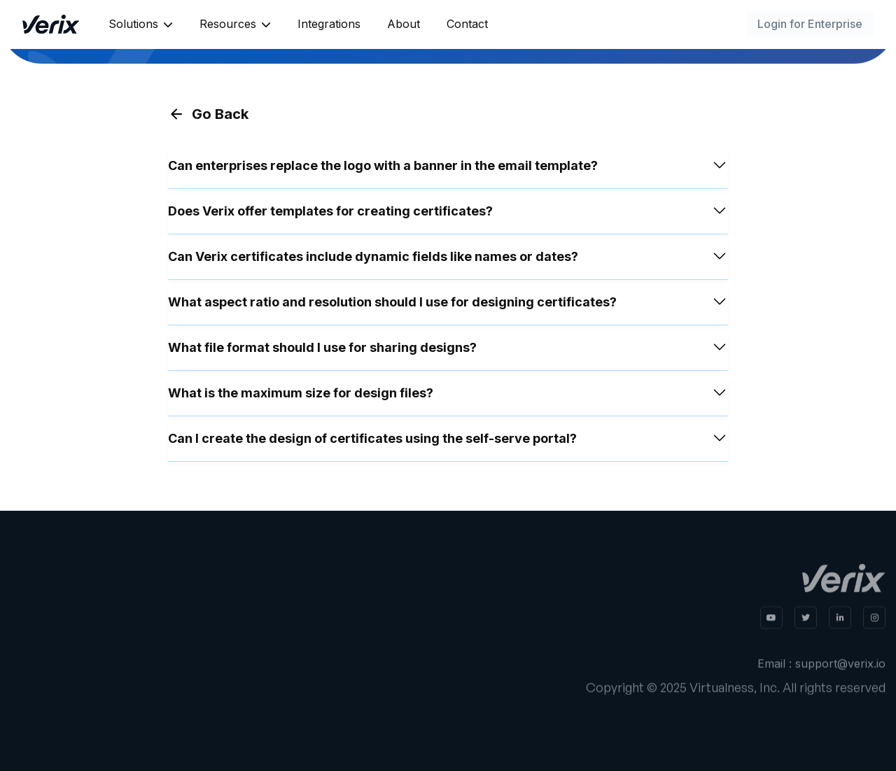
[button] (141, 24)
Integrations (329, 24)
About (403, 24)
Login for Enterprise (809, 24)
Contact (467, 24)
